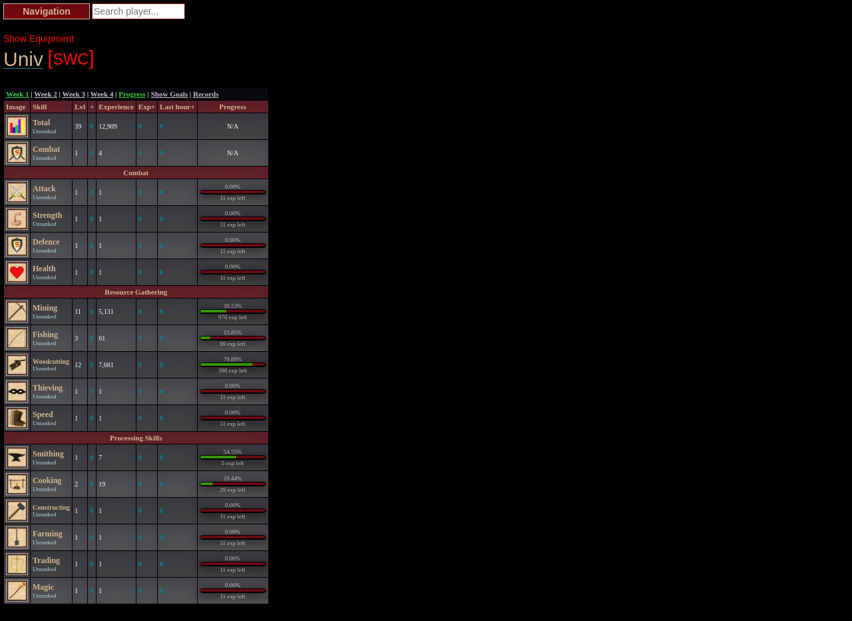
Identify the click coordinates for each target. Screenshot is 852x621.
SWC (70, 58)
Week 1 (17, 94)
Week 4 (102, 94)
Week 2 (45, 94)
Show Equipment (38, 38)
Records (206, 94)
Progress (132, 94)
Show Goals (169, 94)
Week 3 (74, 94)
